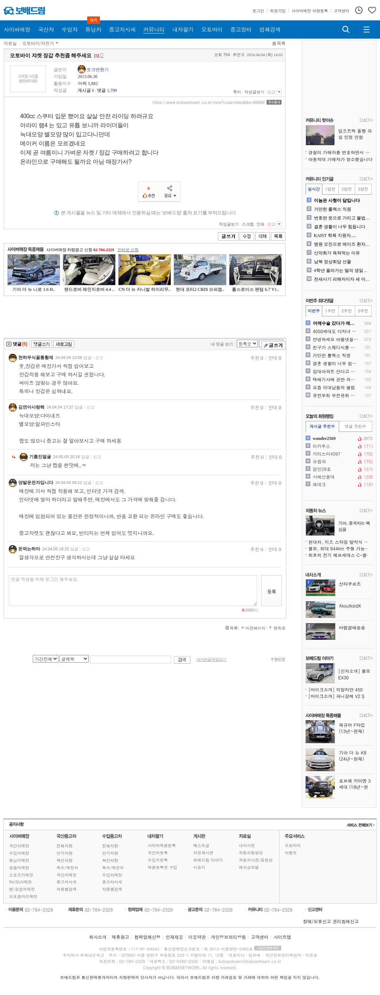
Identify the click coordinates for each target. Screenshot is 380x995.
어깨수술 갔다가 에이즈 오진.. (335, 323)
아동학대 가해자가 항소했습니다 (341, 159)
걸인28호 (338, 469)
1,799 (112, 90)
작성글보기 (254, 92)
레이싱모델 (249, 867)
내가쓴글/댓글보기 (211, 660)
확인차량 (65, 860)
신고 (271, 92)
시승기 (199, 867)
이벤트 (291, 852)
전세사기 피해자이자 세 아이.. (342, 279)
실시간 (314, 189)
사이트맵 (282, 937)
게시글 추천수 (322, 426)
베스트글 (201, 845)
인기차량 (65, 853)
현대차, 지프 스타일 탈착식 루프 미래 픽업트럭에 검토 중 (341, 542)
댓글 (101, 90)
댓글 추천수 (355, 426)
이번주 (314, 310)
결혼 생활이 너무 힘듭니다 (339, 226)
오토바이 (293, 845)
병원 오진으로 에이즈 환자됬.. (342, 244)
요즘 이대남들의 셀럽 (334, 387)
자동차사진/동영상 (256, 860)
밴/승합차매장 (22, 889)
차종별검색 (67, 889)
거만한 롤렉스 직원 (332, 209)
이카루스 (338, 446)
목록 (281, 43)
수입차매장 (19, 853)
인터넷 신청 (128, 249)
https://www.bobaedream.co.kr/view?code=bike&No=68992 (208, 102)
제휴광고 (120, 937)
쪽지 (237, 92)
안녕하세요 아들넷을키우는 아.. (335, 339)
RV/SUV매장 (20, 882)
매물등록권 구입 (162, 867)
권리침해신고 (346, 921)
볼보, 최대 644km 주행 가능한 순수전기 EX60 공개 (341, 548)
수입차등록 (158, 860)
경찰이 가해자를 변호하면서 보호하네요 (341, 152)
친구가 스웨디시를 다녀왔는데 (335, 347)
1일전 (330, 189)
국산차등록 (158, 852)
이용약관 (197, 937)
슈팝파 (338, 461)
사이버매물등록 (162, 845)
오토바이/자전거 (38, 43)
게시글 (84, 90)
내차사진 (247, 845)
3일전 (363, 189)
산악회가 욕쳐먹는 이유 (337, 252)
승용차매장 (19, 867)
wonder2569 (338, 438)
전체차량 (65, 845)
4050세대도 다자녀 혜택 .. (335, 331)
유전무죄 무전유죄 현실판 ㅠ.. (335, 395)
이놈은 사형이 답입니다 (337, 200)
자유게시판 (203, 852)
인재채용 (174, 937)
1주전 (330, 310)
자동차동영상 (251, 852)
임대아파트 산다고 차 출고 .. (335, 371)
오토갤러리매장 (23, 896)
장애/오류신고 (317, 921)
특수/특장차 (67, 867)
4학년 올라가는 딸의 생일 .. (340, 270)
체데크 (338, 484)
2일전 (346, 189)
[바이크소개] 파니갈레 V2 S (337, 696)
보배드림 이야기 (208, 860)
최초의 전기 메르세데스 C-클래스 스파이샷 (341, 555)
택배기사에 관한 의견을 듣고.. (335, 379)
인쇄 (260, 224)
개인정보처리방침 (228, 937)
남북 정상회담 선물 (332, 261)
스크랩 (248, 224)
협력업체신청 (147, 937)
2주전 (346, 310)
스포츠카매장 (21, 875)
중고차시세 (67, 882)
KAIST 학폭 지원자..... (335, 235)
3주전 (363, 310)
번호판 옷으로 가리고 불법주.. (342, 218)
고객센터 (259, 937)
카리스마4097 (338, 454)
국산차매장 (19, 845)
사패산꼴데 (338, 477)
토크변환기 (98, 69)
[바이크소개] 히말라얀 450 (336, 689)
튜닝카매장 (19, 860)
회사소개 (97, 937)
